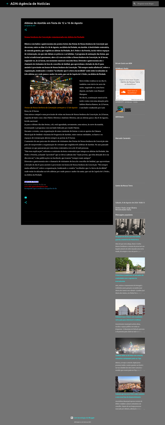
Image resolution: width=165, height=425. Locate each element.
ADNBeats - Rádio (131, 102)
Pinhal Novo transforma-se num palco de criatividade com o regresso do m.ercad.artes (129, 278)
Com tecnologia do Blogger (82, 418)
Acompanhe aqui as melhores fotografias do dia (40, 189)
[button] (25, 30)
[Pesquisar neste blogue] (148, 3)
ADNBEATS (119, 102)
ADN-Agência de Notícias (30, 3)
